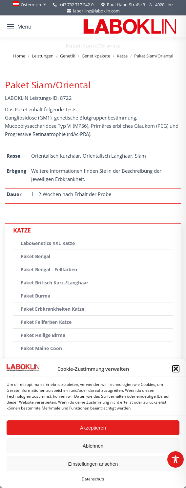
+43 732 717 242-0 (76, 5)
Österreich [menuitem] (31, 5)
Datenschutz (93, 479)
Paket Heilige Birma (43, 335)
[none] (29, 4)
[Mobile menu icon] (19, 26)
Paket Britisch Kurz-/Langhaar (54, 282)
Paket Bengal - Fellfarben (49, 269)
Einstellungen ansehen (93, 464)
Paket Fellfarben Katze (46, 322)
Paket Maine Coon (41, 348)
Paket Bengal (35, 256)
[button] (175, 368)
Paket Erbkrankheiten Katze (52, 309)
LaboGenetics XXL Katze (48, 243)
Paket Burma (35, 296)
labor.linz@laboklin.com (93, 11)
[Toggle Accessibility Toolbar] (175, 459)
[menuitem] (29, 5)
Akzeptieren (93, 428)
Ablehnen (93, 446)
